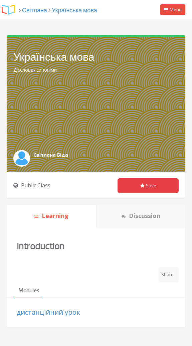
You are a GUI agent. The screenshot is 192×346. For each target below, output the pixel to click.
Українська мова (74, 10)
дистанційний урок (48, 312)
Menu (174, 10)
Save (148, 185)
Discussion (141, 216)
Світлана (34, 10)
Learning (51, 216)
